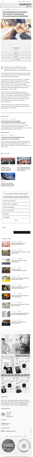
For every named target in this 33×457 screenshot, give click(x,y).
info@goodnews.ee (5, 425)
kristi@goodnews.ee (9, 418)
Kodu (4, 9)
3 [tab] (4, 453)
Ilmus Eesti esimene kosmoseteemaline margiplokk (19, 270)
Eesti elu (19, 241)
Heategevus (6, 119)
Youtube (28, 1)
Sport (19, 320)
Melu (19, 276)
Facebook (19, 1)
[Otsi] (22, 232)
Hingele (5, 135)
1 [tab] (2, 453)
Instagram (23, 1)
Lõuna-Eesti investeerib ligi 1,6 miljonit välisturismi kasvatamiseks (24, 169)
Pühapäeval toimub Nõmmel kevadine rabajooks (18, 322)
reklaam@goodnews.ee (11, 433)
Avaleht (7, 438)
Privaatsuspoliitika (5, 430)
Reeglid (11, 438)
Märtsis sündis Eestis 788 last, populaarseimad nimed (18, 244)
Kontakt (25, 438)
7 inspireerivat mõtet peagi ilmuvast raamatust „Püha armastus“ (12, 138)
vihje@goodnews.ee (23, 407)
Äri (5, 9)
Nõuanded (20, 249)
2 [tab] (3, 453)
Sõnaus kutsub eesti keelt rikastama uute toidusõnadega (20, 296)
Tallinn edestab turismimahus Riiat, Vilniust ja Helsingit (6, 169)
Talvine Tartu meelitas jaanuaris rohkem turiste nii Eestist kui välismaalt (7, 185)
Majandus (8, 9)
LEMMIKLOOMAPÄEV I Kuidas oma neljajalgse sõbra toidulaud (20, 287)
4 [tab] (6, 453)
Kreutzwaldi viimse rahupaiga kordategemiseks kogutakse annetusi (13, 122)
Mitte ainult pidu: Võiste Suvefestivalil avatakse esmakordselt (20, 279)
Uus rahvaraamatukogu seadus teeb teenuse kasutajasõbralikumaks (20, 314)
